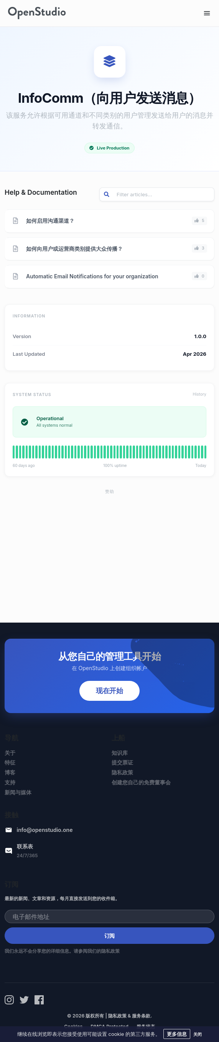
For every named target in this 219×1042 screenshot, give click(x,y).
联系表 (25, 846)
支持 (10, 782)
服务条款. (142, 1016)
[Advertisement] (109, 552)
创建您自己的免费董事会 (141, 782)
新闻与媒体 (18, 792)
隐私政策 (122, 772)
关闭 (197, 1034)
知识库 (120, 752)
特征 (10, 762)
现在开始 (109, 691)
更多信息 (177, 1034)
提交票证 (122, 762)
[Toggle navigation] (207, 13)
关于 (10, 752)
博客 (10, 772)
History (199, 394)
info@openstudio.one (45, 830)
